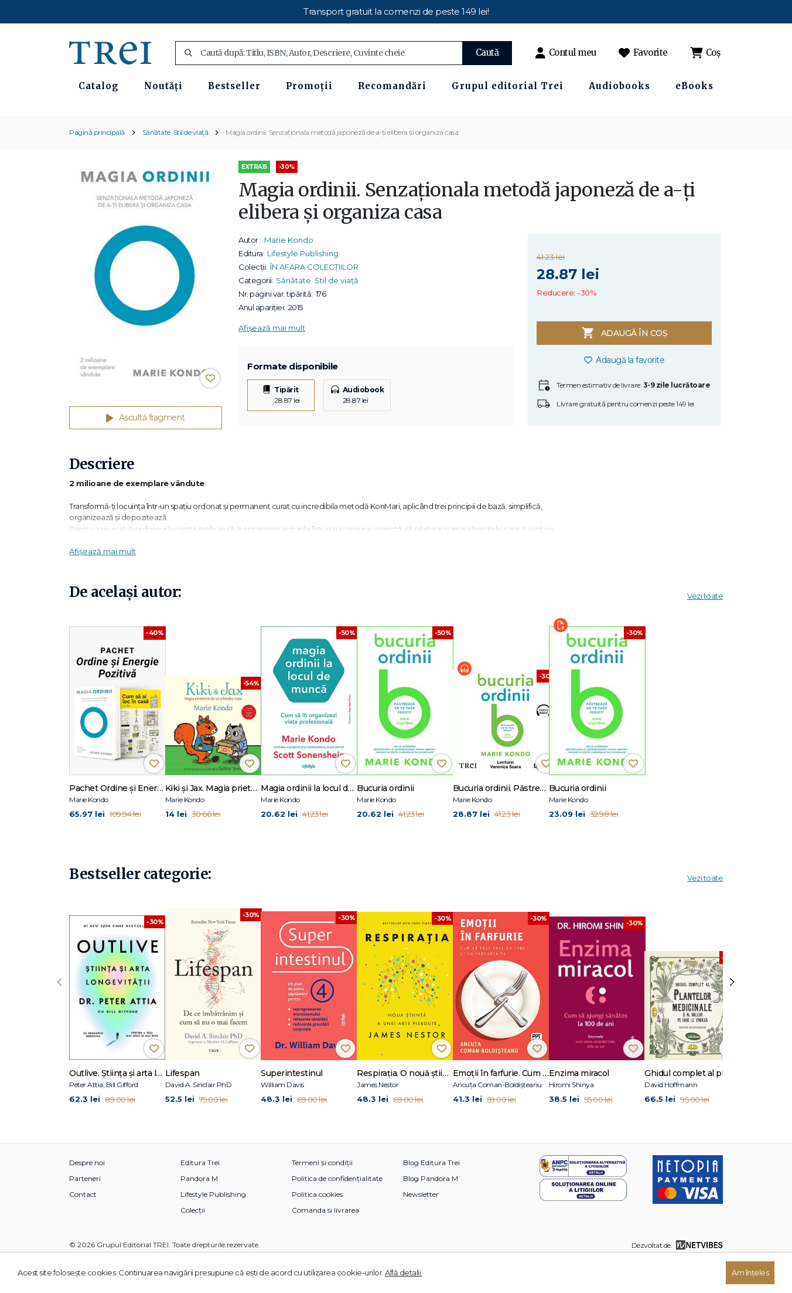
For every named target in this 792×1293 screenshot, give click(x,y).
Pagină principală (97, 163)
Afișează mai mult (271, 359)
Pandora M (199, 1210)
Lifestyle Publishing (303, 285)
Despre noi (87, 1194)
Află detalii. (403, 1272)
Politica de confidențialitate (337, 1210)
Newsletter (421, 1225)
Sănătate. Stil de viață (175, 163)
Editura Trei (200, 1194)
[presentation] (59, 1013)
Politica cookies (317, 1225)
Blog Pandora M (430, 1210)
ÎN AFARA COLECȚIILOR (314, 298)
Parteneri (85, 1210)
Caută (487, 52)
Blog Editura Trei (431, 1194)
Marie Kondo (288, 271)
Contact (83, 1225)
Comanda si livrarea (325, 1241)
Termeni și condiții (322, 1194)
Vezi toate (705, 627)
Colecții (192, 1241)
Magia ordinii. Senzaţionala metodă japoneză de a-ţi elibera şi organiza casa (342, 163)
